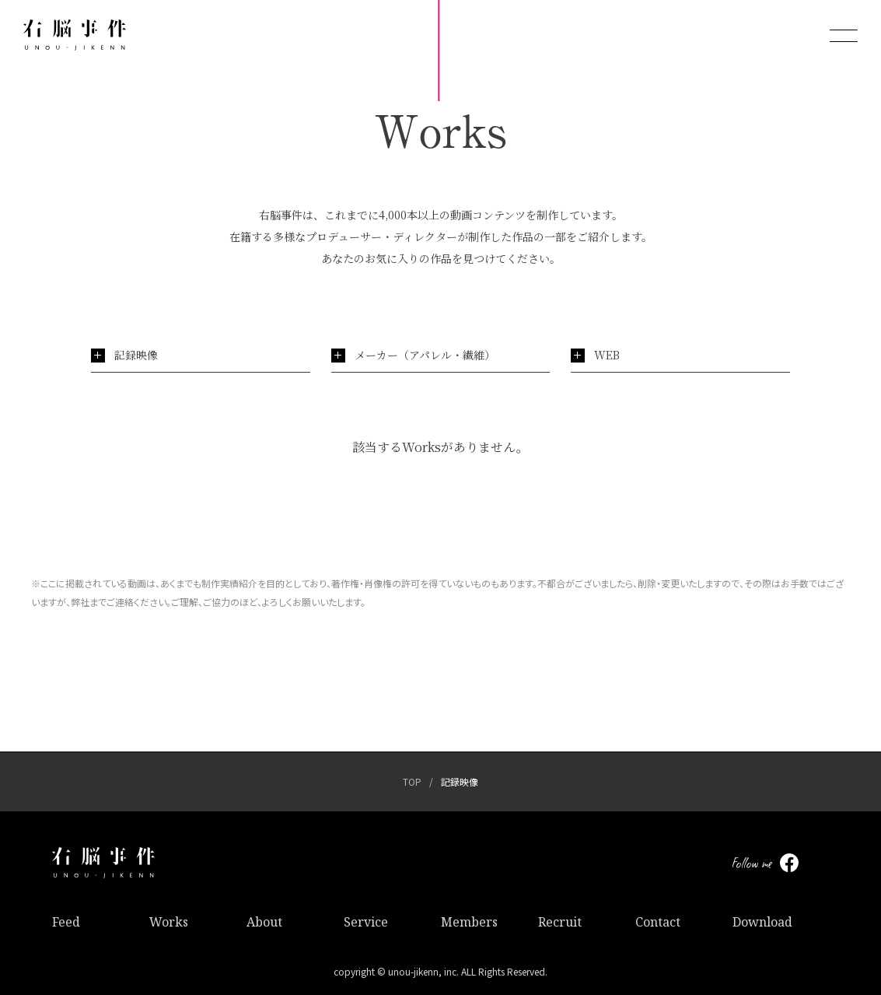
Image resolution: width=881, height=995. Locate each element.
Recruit (560, 921)
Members (469, 921)
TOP (412, 781)
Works (168, 921)
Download (762, 921)
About (264, 921)
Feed (66, 921)
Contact (657, 921)
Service (366, 921)
